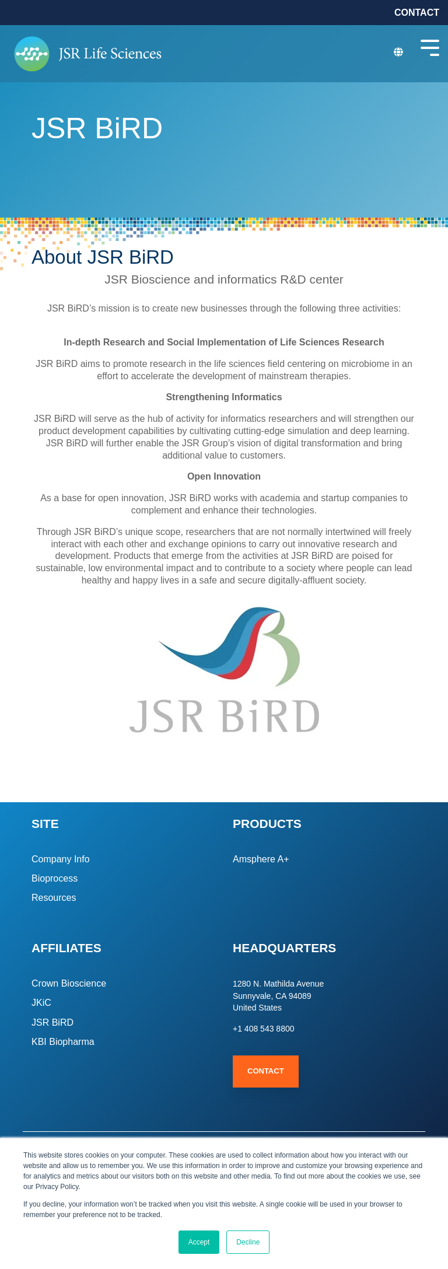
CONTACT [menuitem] (416, 13)
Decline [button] (248, 1242)
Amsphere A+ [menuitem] (261, 859)
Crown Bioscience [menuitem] (69, 983)
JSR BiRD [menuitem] (53, 1022)
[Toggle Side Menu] (430, 47)
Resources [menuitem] (54, 898)
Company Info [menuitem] (61, 859)
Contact (265, 1071)
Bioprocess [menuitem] (55, 878)
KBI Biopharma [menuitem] (63, 1042)
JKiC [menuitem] (41, 1003)
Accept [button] (199, 1242)
